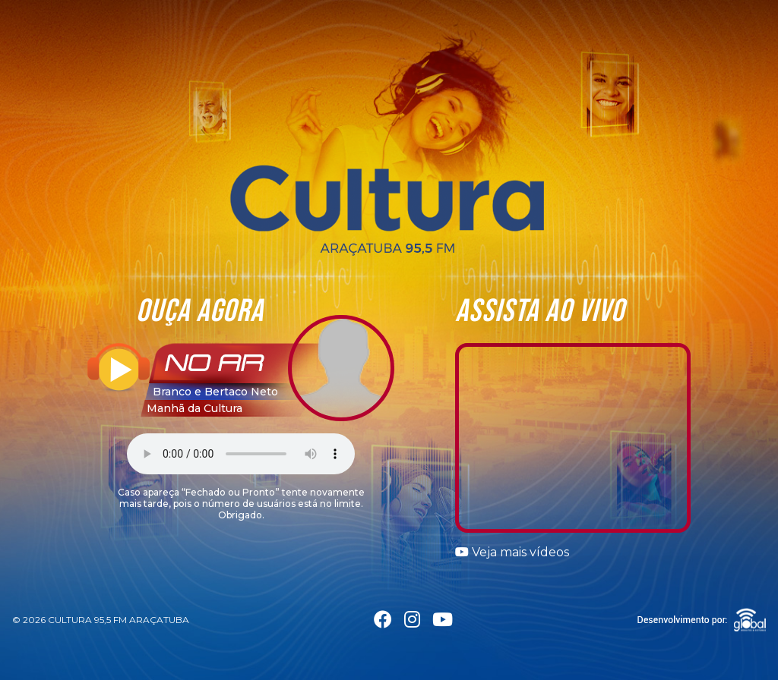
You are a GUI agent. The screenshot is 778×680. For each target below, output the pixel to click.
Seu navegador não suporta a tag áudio (241, 453)
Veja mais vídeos (512, 552)
